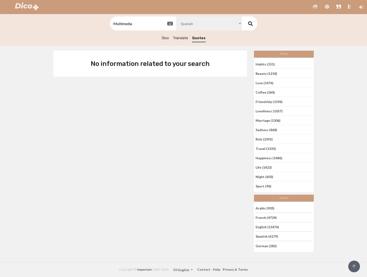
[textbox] (142, 23)
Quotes (199, 38)
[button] (315, 7)
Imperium (144, 269)
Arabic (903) (265, 208)
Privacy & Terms (235, 269)
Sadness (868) (266, 130)
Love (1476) (264, 83)
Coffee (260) (265, 92)
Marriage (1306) (268, 120)
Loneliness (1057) (269, 111)
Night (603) (264, 176)
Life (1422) (264, 167)
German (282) (266, 246)
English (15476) (267, 227)
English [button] (181, 270)
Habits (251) (265, 64)
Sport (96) (263, 186)
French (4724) (266, 218)
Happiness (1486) (269, 158)
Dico (165, 38)
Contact (203, 269)
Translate (180, 38)
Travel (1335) (266, 148)
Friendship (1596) (269, 101)
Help (216, 269)
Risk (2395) (264, 139)
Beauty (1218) (266, 73)
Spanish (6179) (267, 236)
